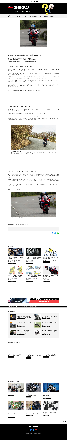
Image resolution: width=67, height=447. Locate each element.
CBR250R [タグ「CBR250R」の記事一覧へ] (54, 396)
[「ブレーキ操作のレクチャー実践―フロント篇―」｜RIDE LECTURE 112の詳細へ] (51, 350)
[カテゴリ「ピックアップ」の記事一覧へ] (11, 417)
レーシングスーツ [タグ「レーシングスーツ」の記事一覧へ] (46, 413)
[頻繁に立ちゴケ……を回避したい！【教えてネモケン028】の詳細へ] (51, 253)
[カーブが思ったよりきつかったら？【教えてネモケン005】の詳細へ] (51, 271)
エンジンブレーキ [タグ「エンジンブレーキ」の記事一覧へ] (17, 260)
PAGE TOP (63, 421)
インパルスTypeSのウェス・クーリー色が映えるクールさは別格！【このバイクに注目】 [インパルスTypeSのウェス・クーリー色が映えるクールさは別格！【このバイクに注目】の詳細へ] (24, 324)
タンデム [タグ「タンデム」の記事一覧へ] (33, 413)
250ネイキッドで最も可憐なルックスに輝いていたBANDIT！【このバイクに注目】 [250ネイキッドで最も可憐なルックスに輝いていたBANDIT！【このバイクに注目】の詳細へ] (49, 324)
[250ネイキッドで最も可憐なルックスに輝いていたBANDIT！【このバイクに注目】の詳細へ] (37, 325)
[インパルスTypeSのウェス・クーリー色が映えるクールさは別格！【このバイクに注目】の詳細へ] (13, 325)
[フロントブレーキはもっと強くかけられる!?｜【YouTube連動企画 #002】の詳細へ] (16, 271)
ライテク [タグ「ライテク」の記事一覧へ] (27, 260)
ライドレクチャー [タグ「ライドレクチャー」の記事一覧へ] (17, 278)
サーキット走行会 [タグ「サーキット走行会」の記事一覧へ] (53, 412)
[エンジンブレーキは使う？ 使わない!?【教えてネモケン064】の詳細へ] (16, 253)
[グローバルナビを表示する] (1, 1)
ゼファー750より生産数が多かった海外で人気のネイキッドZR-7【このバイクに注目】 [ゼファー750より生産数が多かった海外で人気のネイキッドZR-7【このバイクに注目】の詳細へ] (49, 332)
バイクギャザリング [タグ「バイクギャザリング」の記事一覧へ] (12, 413)
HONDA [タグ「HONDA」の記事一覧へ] (44, 396)
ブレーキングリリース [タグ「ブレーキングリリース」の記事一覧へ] (12, 261)
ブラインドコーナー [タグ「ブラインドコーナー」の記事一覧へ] (46, 279)
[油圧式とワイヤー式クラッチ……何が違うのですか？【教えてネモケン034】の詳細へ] (33, 253)
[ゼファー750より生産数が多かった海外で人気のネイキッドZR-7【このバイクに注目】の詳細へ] (37, 333)
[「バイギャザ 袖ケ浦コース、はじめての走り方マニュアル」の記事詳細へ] (16, 407)
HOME (9, 306)
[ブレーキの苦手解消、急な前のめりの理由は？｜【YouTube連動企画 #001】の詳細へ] (33, 271)
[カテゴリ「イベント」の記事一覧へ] (11, 395)
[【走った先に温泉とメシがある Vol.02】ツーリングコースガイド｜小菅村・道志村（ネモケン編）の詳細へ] (33, 350)
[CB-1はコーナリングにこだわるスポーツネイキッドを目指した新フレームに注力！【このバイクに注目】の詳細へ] (37, 317)
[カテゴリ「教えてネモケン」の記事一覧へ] (12, 263)
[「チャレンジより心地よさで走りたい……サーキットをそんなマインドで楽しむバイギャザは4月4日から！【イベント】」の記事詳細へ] (33, 389)
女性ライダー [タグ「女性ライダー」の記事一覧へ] (55, 260)
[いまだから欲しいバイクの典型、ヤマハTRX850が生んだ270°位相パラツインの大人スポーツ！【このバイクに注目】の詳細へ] (13, 317)
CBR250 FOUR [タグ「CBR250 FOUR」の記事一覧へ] (49, 396)
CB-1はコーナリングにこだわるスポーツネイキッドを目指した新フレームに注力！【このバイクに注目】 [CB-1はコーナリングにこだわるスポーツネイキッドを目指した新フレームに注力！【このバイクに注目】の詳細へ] (49, 316)
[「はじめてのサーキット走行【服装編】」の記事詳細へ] (51, 406)
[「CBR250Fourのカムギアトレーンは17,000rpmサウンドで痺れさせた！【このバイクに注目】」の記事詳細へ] (51, 389)
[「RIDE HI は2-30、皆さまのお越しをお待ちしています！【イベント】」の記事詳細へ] (16, 389)
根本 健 (12, 224)
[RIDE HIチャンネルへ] (11, 357)
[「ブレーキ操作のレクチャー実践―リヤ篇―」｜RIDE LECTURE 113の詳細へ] (16, 350)
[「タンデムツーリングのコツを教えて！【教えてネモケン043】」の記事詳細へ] (33, 407)
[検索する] (65, 1)
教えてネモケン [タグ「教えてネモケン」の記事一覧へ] (11, 260)
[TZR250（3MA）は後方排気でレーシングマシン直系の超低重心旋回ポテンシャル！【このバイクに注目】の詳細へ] (13, 333)
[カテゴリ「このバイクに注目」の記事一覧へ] (21, 318)
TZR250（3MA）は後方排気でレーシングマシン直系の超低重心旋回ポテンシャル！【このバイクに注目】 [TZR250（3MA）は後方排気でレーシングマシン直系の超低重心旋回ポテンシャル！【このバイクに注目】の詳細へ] (24, 332)
